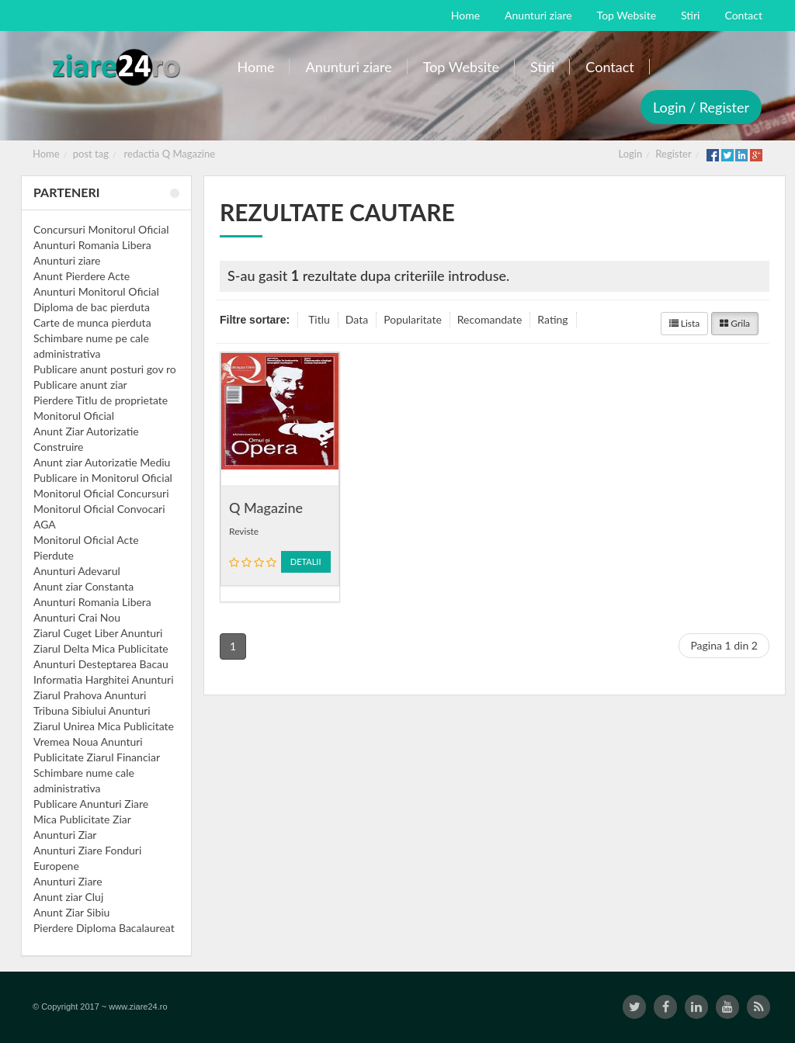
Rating (552, 319)
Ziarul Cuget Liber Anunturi (97, 632)
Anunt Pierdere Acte (81, 275)
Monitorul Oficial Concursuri (101, 493)
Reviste (244, 531)
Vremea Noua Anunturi (88, 741)
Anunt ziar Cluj (68, 896)
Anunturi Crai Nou (76, 617)
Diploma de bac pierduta (91, 307)
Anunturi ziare (67, 260)
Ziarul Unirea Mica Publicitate (103, 726)
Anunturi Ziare (67, 881)
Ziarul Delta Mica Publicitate (100, 648)
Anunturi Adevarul (76, 570)
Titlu (319, 319)
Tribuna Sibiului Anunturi (92, 710)
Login (631, 153)
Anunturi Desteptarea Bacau (100, 663)
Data (356, 319)
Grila (735, 323)
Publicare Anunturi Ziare (90, 803)
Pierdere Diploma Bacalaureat (104, 927)
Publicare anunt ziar (80, 384)
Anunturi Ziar (64, 834)
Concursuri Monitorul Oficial (101, 229)
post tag (91, 153)
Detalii (305, 561)
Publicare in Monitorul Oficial (102, 477)
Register (673, 153)
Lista (684, 323)
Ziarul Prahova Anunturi (89, 695)
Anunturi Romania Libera (92, 244)
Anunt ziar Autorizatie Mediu (101, 462)
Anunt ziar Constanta (83, 586)
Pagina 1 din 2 (724, 645)
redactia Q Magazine (169, 153)
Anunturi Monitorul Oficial (96, 291)
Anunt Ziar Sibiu (71, 912)
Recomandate (489, 319)
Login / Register (701, 107)
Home (46, 153)
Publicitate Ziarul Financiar (96, 757)
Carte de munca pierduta (92, 322)
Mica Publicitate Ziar (82, 819)
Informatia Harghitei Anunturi (103, 679)
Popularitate (413, 319)
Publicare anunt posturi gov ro (104, 369)
